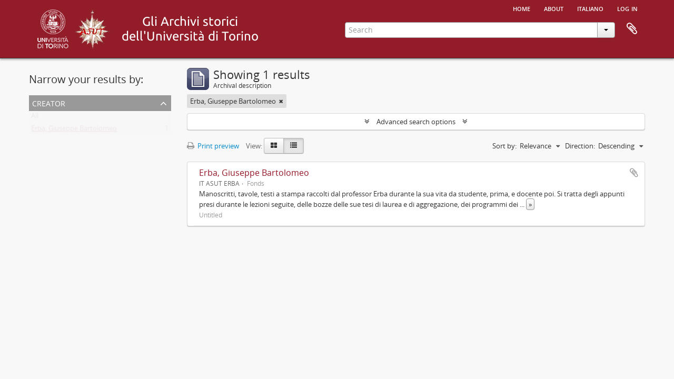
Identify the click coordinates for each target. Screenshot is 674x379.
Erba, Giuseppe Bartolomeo (74, 130)
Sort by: (504, 146)
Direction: (580, 146)
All (34, 118)
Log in (627, 8)
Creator (48, 102)
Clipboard (632, 29)
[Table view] (293, 146)
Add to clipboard (634, 172)
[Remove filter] (281, 101)
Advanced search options (416, 121)
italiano (590, 8)
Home (521, 8)
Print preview (213, 146)
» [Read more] (530, 204)
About (553, 8)
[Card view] (274, 146)
